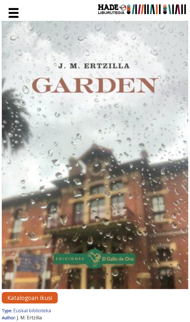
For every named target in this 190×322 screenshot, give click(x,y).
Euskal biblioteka (32, 310)
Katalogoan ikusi (29, 298)
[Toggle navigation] (13, 13)
